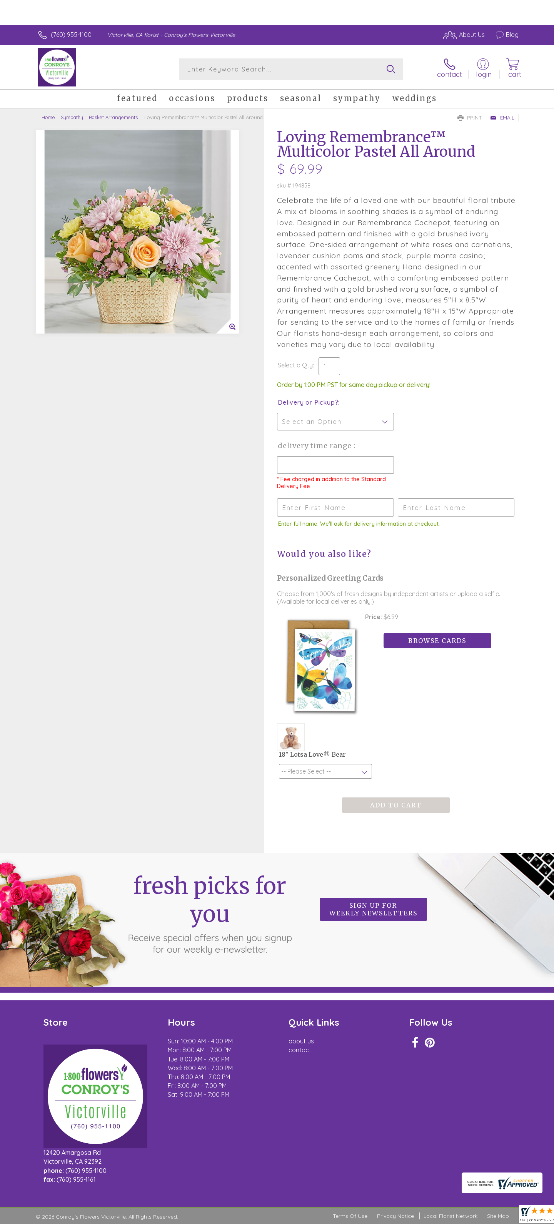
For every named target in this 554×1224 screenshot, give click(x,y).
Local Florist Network (450, 1215)
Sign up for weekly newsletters (373, 909)
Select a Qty (295, 365)
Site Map (498, 1215)
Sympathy (72, 117)
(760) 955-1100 (71, 34)
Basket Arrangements (113, 117)
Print (469, 117)
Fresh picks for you (209, 913)
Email (502, 117)
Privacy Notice (395, 1215)
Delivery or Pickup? (308, 402)
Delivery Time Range (316, 445)
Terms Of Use (350, 1215)
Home (48, 117)
